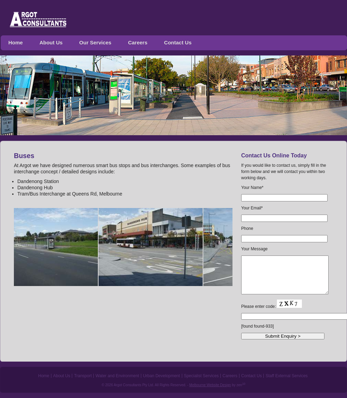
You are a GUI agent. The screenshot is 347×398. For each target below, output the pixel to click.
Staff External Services (286, 375)
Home (15, 42)
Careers (137, 42)
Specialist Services (201, 375)
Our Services (95, 42)
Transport (83, 375)
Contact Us (178, 42)
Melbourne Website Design (210, 385)
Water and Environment (117, 375)
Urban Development (161, 375)
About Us (51, 42)
